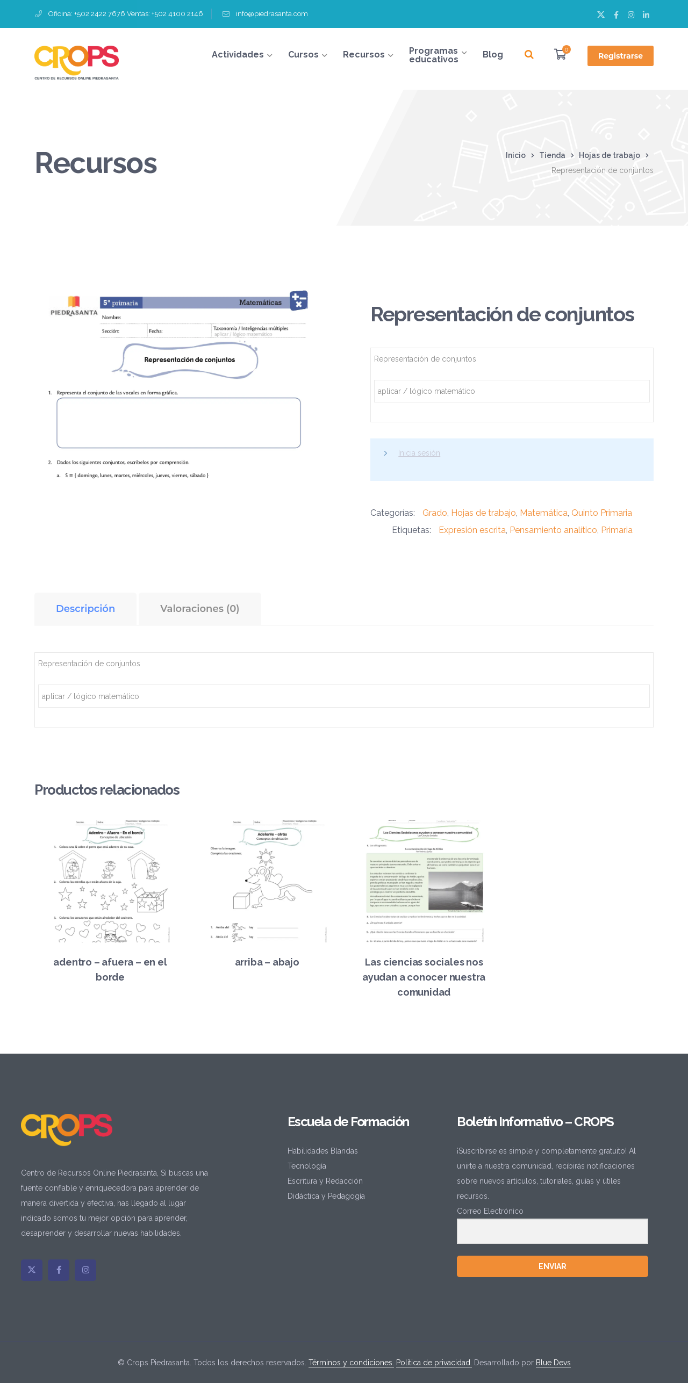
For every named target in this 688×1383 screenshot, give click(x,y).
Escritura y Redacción (325, 1181)
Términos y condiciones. (351, 1362)
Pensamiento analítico (553, 530)
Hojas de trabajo (609, 155)
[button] (306, 297)
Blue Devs (553, 1362)
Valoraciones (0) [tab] (199, 609)
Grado (434, 513)
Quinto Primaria (601, 513)
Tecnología (307, 1166)
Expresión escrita (472, 530)
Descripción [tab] (85, 609)
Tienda (552, 155)
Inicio (516, 155)
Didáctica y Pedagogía (326, 1196)
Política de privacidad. (434, 1362)
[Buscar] (529, 55)
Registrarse (620, 56)
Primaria (617, 530)
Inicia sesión (419, 453)
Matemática (544, 513)
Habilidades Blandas (323, 1151)
